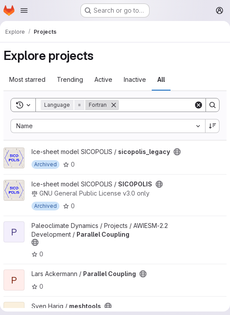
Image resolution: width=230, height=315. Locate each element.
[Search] (173, 105)
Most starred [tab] (27, 79)
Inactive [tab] (135, 79)
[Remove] (113, 105)
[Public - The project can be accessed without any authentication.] (177, 151)
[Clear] (198, 105)
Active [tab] (103, 79)
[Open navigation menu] (24, 11)
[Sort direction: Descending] (213, 126)
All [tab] (161, 79)
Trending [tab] (70, 79)
